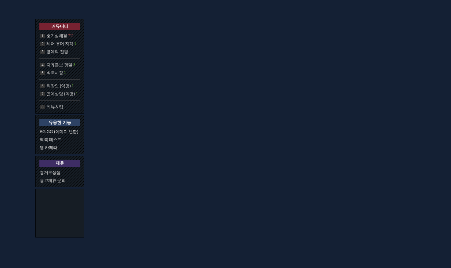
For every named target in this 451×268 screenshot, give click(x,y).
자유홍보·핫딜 (59, 64)
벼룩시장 (54, 72)
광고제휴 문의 (52, 180)
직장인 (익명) (58, 85)
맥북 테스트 (50, 139)
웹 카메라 (48, 147)
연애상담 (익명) (60, 93)
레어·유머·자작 (59, 43)
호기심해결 (56, 35)
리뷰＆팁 (54, 106)
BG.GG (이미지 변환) (59, 131)
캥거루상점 (50, 172)
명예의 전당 (57, 51)
